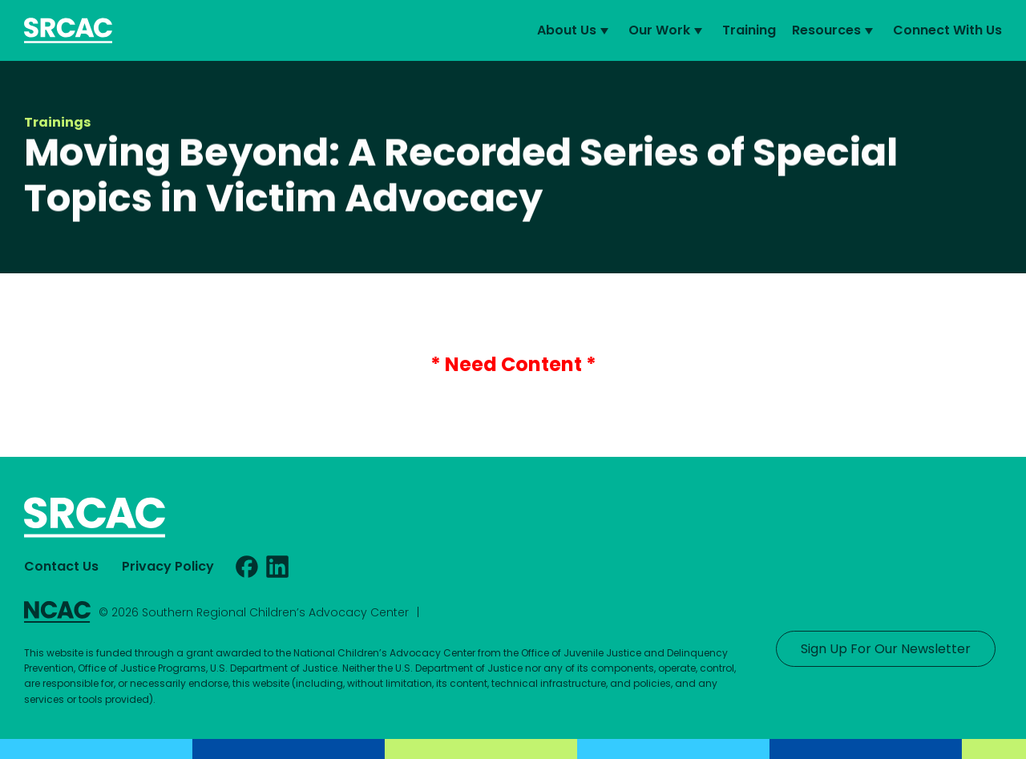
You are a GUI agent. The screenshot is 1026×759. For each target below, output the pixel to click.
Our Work (667, 30)
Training (749, 30)
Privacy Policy (168, 566)
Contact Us (61, 566)
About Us (574, 30)
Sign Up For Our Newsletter (886, 649)
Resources (834, 30)
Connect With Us (947, 30)
